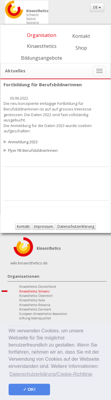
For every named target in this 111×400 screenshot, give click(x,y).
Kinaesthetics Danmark (35, 309)
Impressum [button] (43, 226)
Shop (81, 48)
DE (97, 7)
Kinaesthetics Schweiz (34, 291)
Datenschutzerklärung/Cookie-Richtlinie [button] (50, 374)
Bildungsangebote (41, 58)
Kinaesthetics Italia (32, 300)
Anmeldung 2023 (23, 141)
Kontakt (81, 36)
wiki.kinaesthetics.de (29, 263)
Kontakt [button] (23, 226)
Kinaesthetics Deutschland (37, 286)
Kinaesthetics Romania (34, 305)
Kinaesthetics (42, 46)
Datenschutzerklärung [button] (75, 226)
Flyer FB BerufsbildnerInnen (33, 150)
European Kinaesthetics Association (43, 314)
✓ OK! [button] (29, 389)
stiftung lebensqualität (35, 318)
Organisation (41, 35)
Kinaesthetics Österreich (36, 296)
